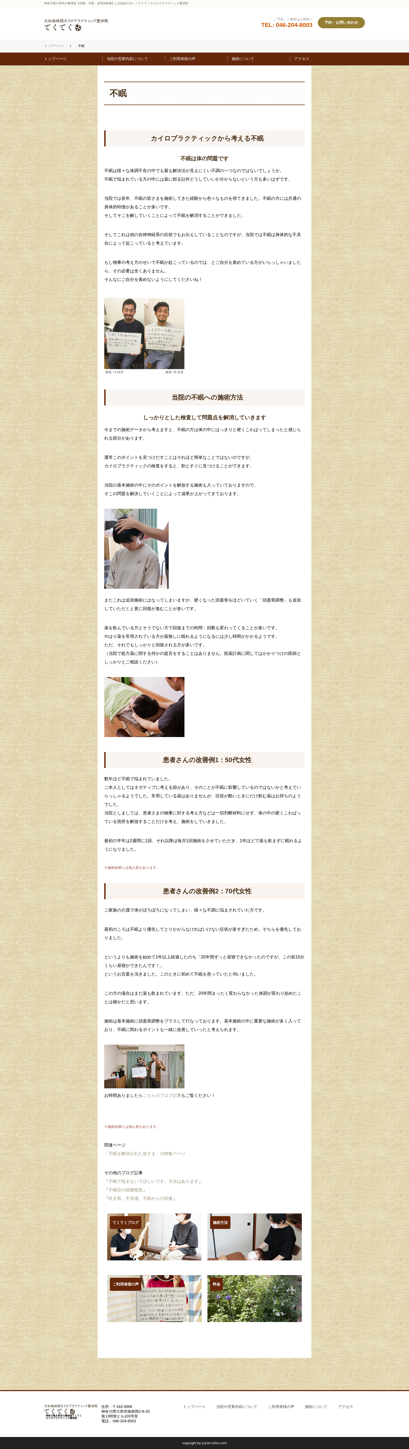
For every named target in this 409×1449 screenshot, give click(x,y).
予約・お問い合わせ (341, 22)
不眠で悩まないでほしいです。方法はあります (153, 1181)
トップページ (53, 46)
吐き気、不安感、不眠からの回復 (141, 1198)
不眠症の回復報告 (126, 1190)
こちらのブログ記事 (162, 1095)
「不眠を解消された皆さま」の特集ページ (145, 1153)
